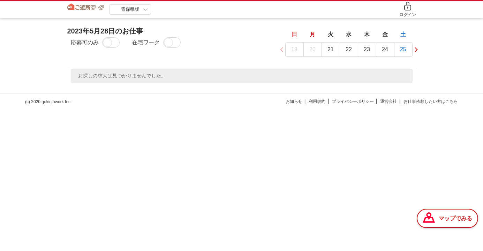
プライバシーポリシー (353, 101)
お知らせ (294, 101)
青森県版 (130, 9)
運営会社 (388, 101)
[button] (415, 49)
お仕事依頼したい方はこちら (430, 101)
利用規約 (317, 101)
